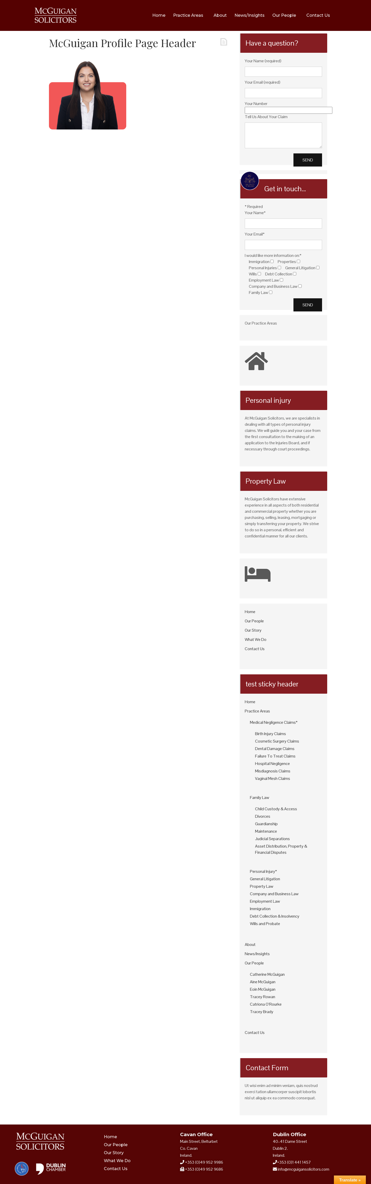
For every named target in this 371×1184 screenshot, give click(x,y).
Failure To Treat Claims (275, 756)
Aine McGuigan (262, 982)
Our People (284, 15)
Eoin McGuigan (262, 989)
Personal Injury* (263, 871)
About (220, 15)
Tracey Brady (261, 1011)
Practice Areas (188, 15)
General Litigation (265, 879)
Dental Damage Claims (274, 748)
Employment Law (265, 901)
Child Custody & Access (276, 809)
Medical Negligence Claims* (274, 722)
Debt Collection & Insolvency (274, 916)
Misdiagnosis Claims (272, 771)
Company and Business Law (274, 893)
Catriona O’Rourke (266, 1004)
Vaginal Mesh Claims (272, 778)
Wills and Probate (265, 923)
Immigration (260, 908)
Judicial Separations (272, 838)
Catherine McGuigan (267, 974)
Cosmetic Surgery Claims (277, 741)
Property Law (261, 886)
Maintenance (266, 831)
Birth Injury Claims (270, 733)
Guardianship (266, 823)
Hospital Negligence (272, 763)
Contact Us (318, 15)
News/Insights (249, 15)
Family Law (259, 797)
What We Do (255, 639)
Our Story (253, 630)
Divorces (262, 816)
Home (158, 15)
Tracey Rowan (262, 996)
